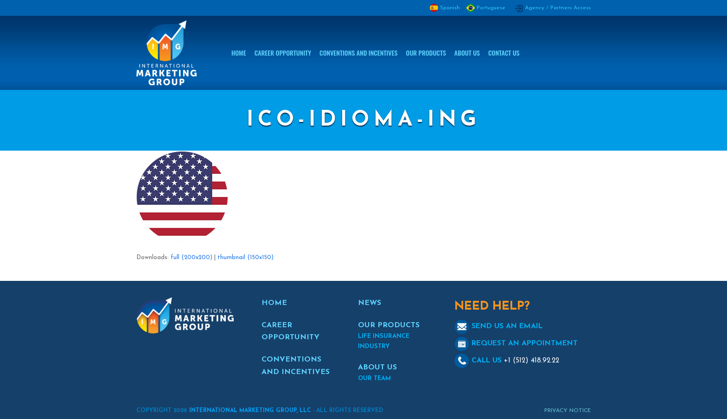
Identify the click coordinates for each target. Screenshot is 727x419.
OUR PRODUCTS (389, 325)
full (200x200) (191, 257)
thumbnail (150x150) (245, 257)
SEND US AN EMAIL (498, 326)
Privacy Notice (567, 410)
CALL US (506, 360)
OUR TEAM (374, 378)
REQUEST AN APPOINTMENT (516, 343)
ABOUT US (377, 367)
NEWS (369, 303)
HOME (274, 303)
